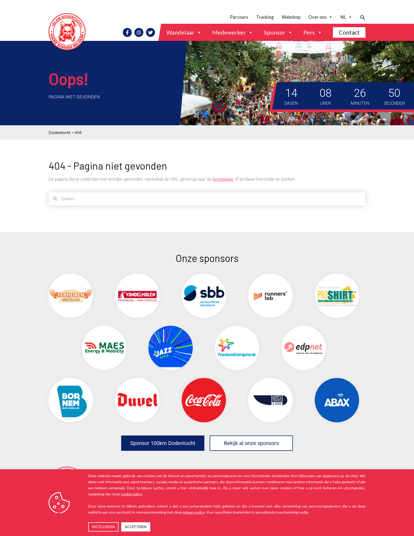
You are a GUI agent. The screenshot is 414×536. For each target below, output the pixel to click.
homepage (223, 179)
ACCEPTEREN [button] (136, 527)
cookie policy (131, 494)
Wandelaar (184, 32)
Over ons (320, 17)
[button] (360, 17)
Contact (349, 32)
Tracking (265, 17)
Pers (312, 32)
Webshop (291, 17)
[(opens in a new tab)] (71, 296)
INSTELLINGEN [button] (103, 527)
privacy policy (194, 512)
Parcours (239, 17)
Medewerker (232, 32)
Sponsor (278, 32)
